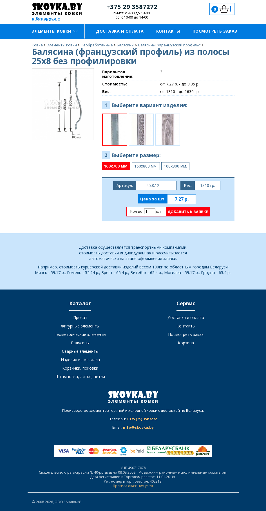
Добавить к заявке (187, 211)
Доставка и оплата (120, 31)
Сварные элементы (80, 351)
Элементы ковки (54, 31)
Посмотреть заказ (215, 31)
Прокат (80, 317)
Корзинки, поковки (80, 368)
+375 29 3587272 (131, 6)
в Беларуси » (46, 18)
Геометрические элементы (80, 334)
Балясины (80, 342)
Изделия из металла (80, 359)
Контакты (168, 31)
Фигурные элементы (80, 326)
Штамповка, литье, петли (80, 376)
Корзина (186, 342)
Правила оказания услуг (133, 485)
